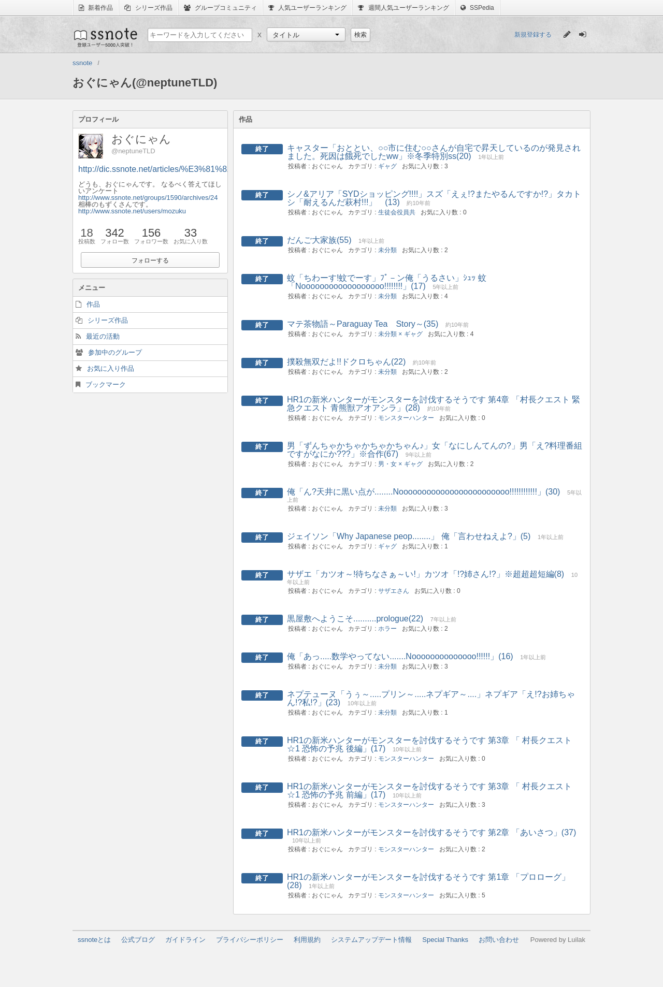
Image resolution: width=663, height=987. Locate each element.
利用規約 (307, 940)
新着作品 (96, 7)
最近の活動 (103, 336)
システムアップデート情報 (371, 940)
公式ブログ (138, 940)
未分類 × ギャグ (400, 334)
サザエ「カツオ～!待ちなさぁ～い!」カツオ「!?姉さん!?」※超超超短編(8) (425, 574)
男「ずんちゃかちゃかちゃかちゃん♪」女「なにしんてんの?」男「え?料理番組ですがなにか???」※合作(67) (434, 449)
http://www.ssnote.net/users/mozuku (132, 211)
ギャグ (387, 166)
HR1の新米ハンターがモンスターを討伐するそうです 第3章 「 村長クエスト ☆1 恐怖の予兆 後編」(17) (429, 744)
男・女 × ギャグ (400, 464)
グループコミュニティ (220, 7)
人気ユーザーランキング (307, 7)
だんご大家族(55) (319, 240)
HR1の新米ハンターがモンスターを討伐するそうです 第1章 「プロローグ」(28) (428, 881)
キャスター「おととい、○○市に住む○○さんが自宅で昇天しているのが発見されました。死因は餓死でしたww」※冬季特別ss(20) (434, 152)
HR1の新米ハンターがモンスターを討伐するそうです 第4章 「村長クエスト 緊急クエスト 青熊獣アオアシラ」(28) (433, 403)
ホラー (387, 628)
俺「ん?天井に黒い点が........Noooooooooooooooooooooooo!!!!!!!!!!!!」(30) (423, 491)
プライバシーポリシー (249, 940)
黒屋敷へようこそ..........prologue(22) (355, 618)
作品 (93, 304)
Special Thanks (445, 940)
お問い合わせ (499, 940)
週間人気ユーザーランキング (403, 7)
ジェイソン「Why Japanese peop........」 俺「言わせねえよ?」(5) (408, 536)
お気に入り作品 (110, 368)
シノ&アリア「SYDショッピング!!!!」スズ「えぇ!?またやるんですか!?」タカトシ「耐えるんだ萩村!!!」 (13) (434, 198)
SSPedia (477, 7)
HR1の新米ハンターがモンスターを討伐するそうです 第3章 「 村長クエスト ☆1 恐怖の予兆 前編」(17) (429, 790)
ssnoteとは (94, 940)
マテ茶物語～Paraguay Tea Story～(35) (362, 324)
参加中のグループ (115, 352)
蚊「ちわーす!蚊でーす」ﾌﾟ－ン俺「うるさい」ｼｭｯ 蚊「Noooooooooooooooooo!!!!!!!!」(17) (386, 282)
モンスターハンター (406, 418)
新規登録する (533, 34)
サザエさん (393, 590)
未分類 (387, 250)
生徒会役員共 (396, 212)
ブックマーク (105, 384)
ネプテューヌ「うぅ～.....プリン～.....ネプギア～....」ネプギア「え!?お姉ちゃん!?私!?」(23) (431, 698)
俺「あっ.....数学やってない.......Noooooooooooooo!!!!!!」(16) (400, 656)
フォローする (150, 260)
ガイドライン (185, 940)
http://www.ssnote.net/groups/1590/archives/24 (148, 197)
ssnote (105, 37)
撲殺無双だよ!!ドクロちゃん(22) (346, 361)
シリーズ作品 (148, 7)
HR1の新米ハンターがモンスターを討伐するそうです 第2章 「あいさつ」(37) (431, 832)
